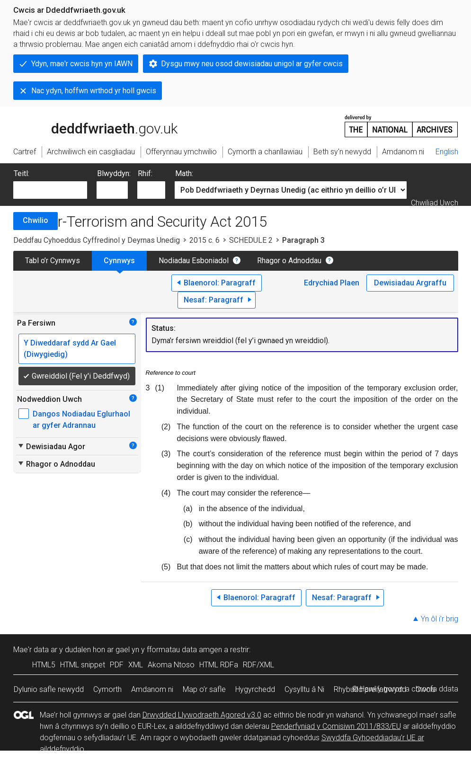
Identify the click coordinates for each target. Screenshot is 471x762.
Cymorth (107, 689)
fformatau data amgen (184, 649)
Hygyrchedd (255, 689)
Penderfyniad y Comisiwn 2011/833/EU (336, 726)
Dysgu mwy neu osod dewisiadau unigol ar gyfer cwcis (252, 63)
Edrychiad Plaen (331, 282)
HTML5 (43, 664)
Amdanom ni (152, 689)
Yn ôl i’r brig (439, 618)
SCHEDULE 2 (251, 240)
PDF (117, 664)
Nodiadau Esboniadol (194, 260)
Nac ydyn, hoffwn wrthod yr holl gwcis (93, 90)
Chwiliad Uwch (434, 202)
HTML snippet (82, 664)
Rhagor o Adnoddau (289, 260)
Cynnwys (119, 260)
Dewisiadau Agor (51, 446)
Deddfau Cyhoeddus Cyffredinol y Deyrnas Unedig (96, 240)
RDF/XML (258, 664)
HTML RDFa (218, 664)
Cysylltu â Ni (304, 689)
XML (135, 664)
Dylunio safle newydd (49, 689)
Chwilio (35, 220)
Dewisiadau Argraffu (410, 282)
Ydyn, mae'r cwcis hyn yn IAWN (82, 63)
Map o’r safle (204, 689)
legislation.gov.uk (88, 125)
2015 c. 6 (204, 240)
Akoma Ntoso (171, 664)
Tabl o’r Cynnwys (52, 260)
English (446, 151)
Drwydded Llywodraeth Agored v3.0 (201, 714)
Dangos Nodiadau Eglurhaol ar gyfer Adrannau (81, 419)
